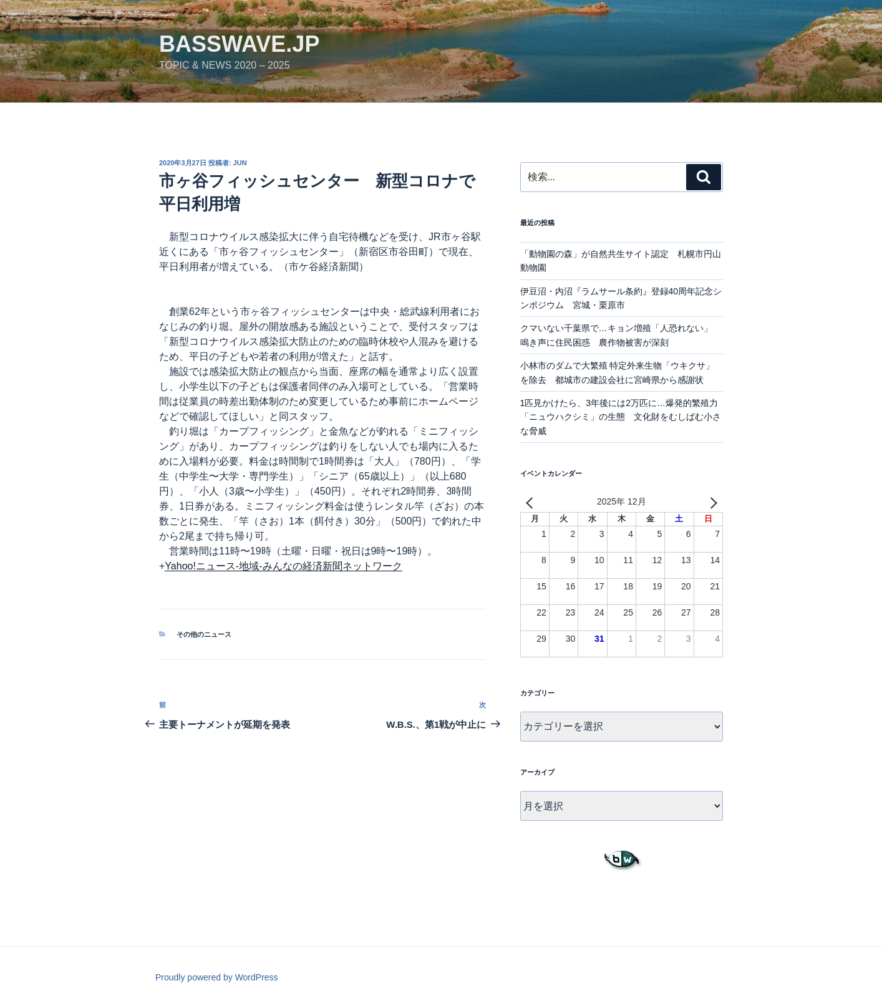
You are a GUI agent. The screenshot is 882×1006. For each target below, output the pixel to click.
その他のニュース (204, 634)
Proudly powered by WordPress (216, 977)
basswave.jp (239, 44)
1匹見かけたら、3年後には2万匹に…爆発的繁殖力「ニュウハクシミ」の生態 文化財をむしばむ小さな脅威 (620, 417)
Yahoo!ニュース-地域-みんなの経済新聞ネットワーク (283, 566)
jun (240, 163)
